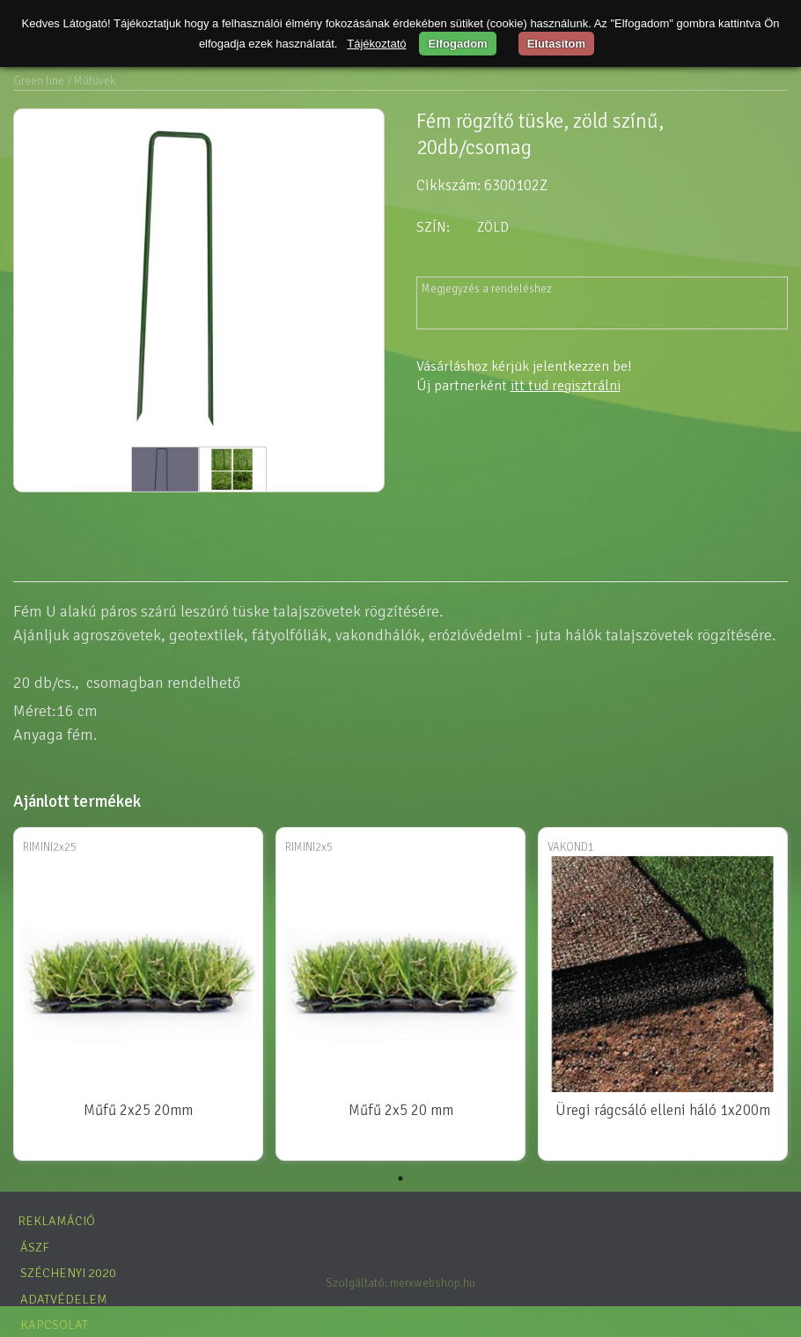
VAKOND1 (570, 847)
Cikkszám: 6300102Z (481, 185)
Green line (38, 81)
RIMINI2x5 (309, 847)
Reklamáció (56, 1221)
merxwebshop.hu (432, 1282)
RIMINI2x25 (50, 847)
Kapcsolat (54, 1325)
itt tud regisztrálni (566, 386)
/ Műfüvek (91, 81)
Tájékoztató (376, 43)
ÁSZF (34, 1247)
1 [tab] (400, 1178)
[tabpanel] (138, 995)
